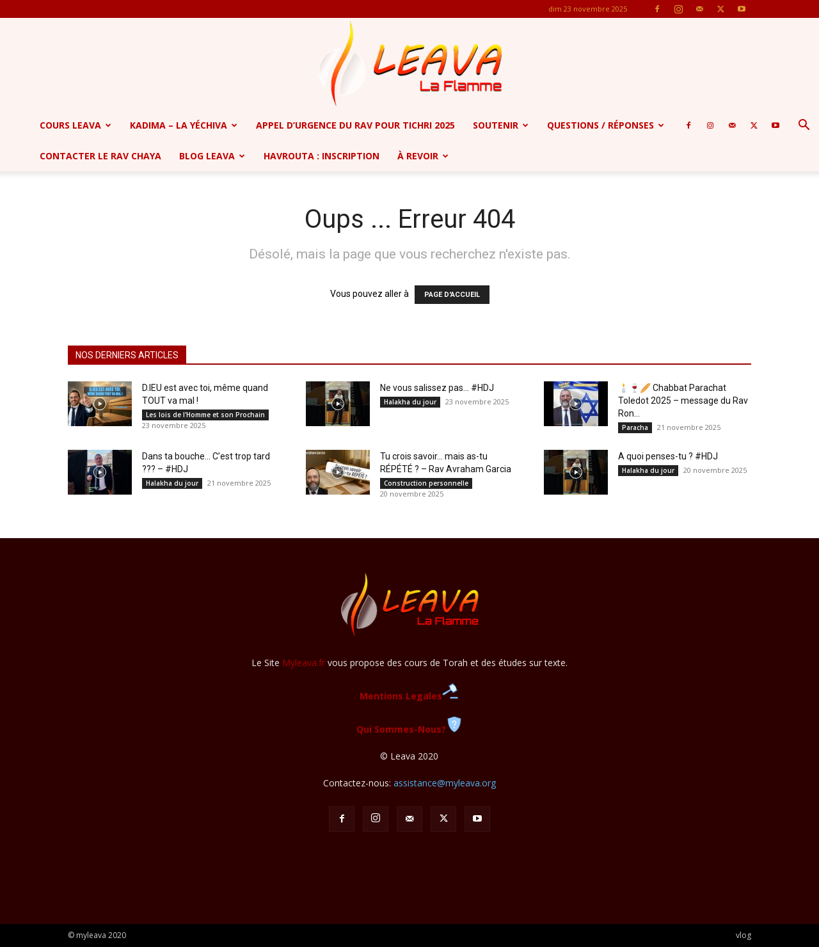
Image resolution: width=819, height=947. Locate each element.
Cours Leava (75, 125)
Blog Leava (212, 156)
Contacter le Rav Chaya (100, 156)
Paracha (635, 427)
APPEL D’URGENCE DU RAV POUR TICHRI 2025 (355, 125)
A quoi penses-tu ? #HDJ (668, 456)
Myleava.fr (303, 663)
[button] (803, 126)
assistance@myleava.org (445, 783)
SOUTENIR (501, 125)
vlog (743, 935)
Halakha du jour (410, 401)
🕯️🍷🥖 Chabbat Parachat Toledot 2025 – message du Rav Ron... (683, 400)
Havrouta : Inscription (321, 156)
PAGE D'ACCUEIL (452, 294)
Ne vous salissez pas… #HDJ (437, 388)
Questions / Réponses (605, 125)
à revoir (423, 156)
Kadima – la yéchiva (183, 125)
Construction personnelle (426, 483)
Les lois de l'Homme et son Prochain (205, 414)
